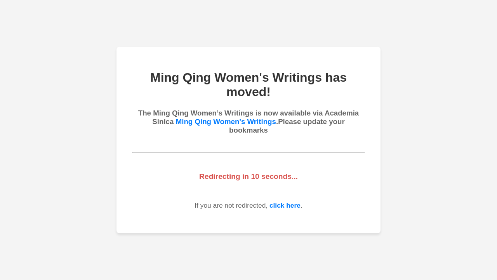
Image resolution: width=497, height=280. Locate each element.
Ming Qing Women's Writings (226, 121)
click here (285, 205)
